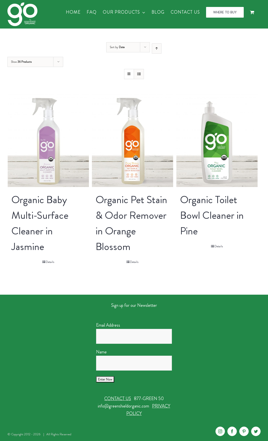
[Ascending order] (156, 48)
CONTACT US (117, 398)
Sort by (117, 47)
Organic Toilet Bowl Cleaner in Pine (212, 215)
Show (21, 62)
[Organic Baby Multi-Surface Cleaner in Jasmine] (48, 140)
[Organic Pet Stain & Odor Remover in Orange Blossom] (132, 140)
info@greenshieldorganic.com (123, 406)
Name (101, 352)
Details (50, 262)
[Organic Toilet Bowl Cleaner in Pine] (217, 140)
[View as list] (139, 74)
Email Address (108, 325)
